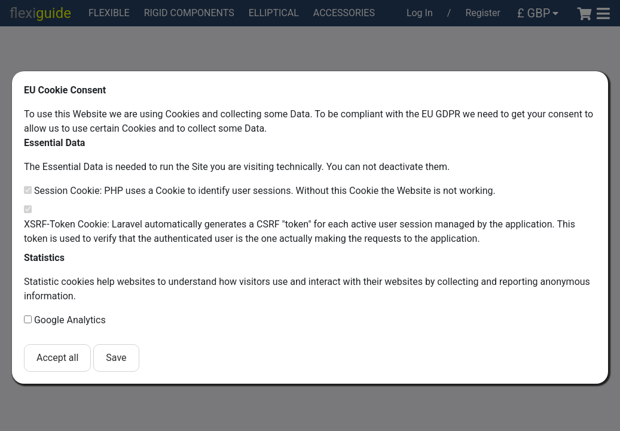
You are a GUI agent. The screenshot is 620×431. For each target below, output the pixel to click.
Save (116, 357)
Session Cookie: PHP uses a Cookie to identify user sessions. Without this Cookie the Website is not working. (265, 190)
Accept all (57, 357)
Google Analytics (70, 320)
